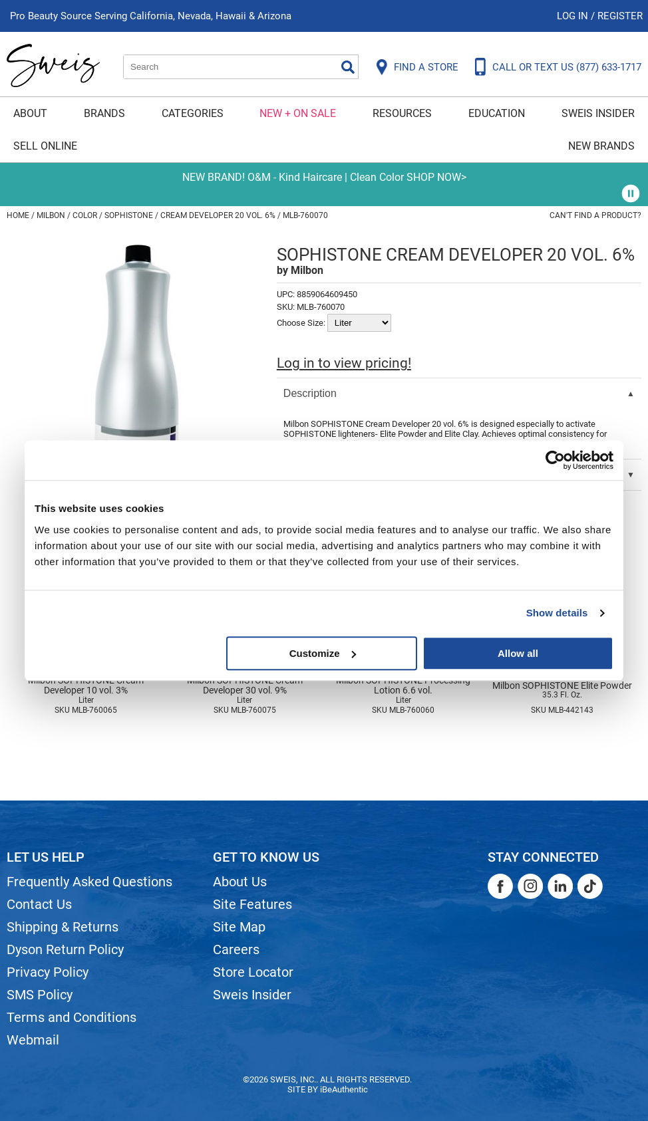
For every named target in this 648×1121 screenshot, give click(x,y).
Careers (236, 949)
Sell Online (45, 146)
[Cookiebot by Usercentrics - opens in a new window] (555, 460)
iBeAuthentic (344, 1089)
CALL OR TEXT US (566, 67)
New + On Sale (297, 113)
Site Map (239, 927)
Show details (557, 612)
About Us (240, 882)
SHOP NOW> (436, 177)
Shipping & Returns (62, 927)
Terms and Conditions (71, 1017)
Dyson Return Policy (65, 949)
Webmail (33, 1040)
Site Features (252, 904)
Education (496, 113)
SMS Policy (40, 995)
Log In (574, 16)
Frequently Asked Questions (89, 882)
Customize (322, 653)
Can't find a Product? (595, 215)
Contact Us (39, 904)
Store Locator (253, 972)
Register (620, 16)
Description (310, 393)
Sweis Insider (598, 113)
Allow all (518, 653)
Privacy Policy (47, 972)
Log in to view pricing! (344, 363)
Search (348, 67)
